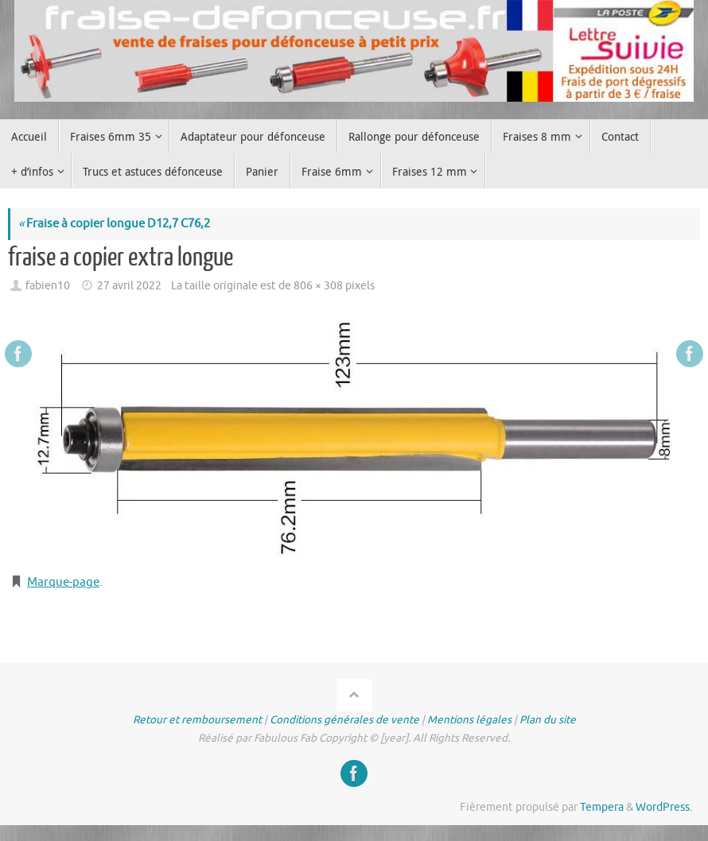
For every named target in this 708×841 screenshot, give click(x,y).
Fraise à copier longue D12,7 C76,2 (114, 223)
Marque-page (63, 582)
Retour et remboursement (197, 720)
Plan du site (547, 720)
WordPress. (664, 807)
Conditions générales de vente (344, 720)
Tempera (602, 807)
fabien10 (47, 286)
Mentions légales (469, 720)
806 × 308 (318, 286)
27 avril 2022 (129, 286)
